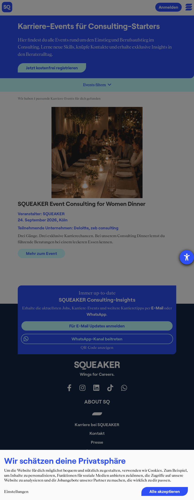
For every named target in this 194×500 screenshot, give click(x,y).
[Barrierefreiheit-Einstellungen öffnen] (187, 257)
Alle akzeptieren (164, 491)
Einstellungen (16, 491)
